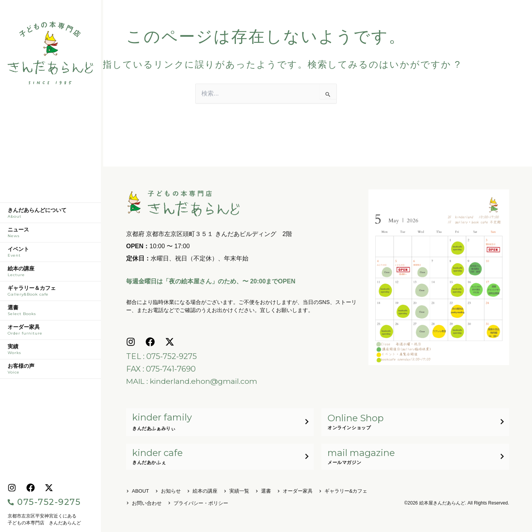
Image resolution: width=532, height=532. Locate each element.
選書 (50, 312)
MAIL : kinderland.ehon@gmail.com (193, 380)
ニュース (50, 234)
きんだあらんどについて (50, 215)
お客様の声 (50, 370)
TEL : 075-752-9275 (161, 356)
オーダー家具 (50, 332)
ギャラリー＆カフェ (50, 293)
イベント (50, 254)
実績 (50, 351)
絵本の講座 (50, 273)
